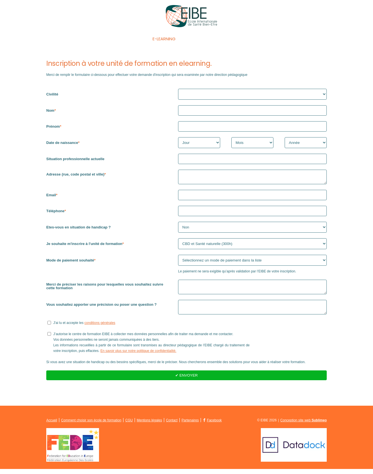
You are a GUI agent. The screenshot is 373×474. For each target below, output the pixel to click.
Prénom (53, 126)
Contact (285, 39)
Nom (50, 110)
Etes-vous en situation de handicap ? (78, 229)
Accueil (82, 39)
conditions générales (99, 328)
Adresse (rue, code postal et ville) (75, 174)
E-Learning (164, 39)
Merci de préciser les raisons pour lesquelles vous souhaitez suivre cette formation (104, 287)
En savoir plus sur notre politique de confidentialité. (138, 356)
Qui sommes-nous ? (211, 39)
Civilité (52, 94)
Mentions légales (149, 425)
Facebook (214, 425)
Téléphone (55, 213)
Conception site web (303, 425)
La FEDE (254, 39)
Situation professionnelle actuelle (75, 159)
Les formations (121, 39)
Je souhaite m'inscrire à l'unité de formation (84, 245)
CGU (129, 425)
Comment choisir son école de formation (91, 425)
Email (51, 197)
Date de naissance (62, 143)
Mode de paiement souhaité (70, 262)
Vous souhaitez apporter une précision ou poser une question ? (101, 308)
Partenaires (190, 425)
